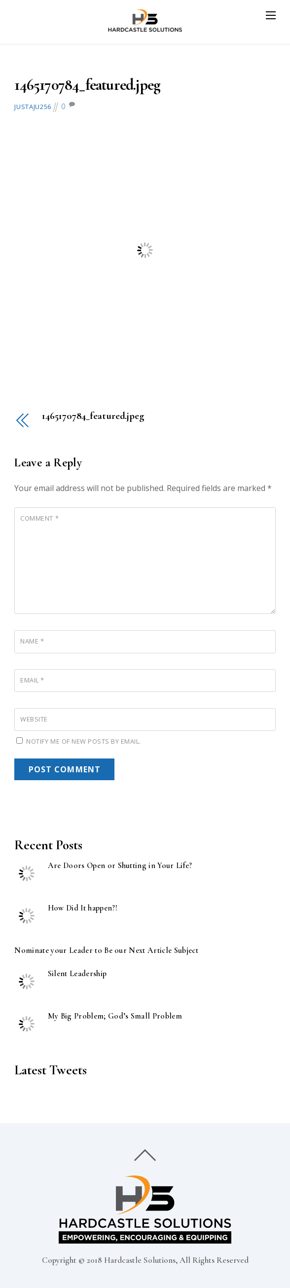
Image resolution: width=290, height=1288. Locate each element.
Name (32, 641)
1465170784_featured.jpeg (87, 84)
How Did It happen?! (82, 908)
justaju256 (32, 106)
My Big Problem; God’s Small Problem (115, 1016)
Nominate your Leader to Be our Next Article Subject (106, 950)
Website (34, 719)
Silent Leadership (77, 974)
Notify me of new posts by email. (83, 741)
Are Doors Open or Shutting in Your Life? (120, 866)
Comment (39, 518)
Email (32, 680)
